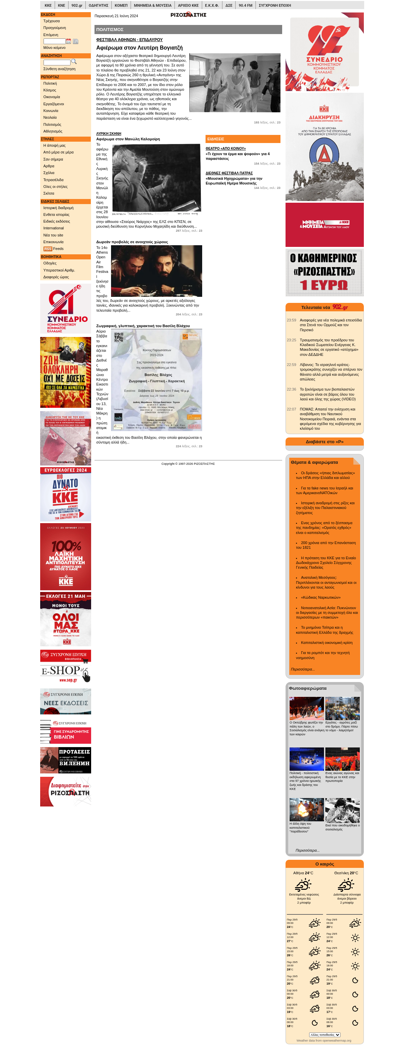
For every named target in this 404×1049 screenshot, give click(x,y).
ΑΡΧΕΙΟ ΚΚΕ (188, 5)
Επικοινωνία (54, 242)
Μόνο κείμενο (55, 48)
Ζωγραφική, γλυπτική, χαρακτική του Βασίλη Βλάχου (143, 326)
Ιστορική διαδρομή (59, 208)
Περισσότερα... (303, 669)
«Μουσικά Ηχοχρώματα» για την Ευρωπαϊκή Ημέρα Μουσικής (243, 178)
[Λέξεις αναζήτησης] (57, 63)
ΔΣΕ (228, 5)
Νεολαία (50, 117)
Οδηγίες (50, 263)
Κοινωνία (51, 111)
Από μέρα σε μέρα (59, 152)
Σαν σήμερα (53, 159)
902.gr (77, 5)
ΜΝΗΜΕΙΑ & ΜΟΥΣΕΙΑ (152, 5)
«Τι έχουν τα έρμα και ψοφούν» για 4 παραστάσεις (243, 153)
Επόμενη (51, 35)
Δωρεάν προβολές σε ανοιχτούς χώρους (132, 242)
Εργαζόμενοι (54, 104)
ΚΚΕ (48, 5)
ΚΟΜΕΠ (121, 5)
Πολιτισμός (52, 124)
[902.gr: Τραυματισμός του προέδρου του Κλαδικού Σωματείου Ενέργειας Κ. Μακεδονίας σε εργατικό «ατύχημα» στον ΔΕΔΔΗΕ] (291, 340)
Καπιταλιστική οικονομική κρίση (327, 643)
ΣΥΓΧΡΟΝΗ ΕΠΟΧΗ (275, 5)
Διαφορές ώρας (56, 277)
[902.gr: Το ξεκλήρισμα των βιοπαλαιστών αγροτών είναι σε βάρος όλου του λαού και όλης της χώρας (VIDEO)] (291, 389)
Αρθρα (49, 166)
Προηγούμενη (55, 28)
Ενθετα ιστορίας (57, 214)
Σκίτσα (49, 193)
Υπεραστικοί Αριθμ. (59, 270)
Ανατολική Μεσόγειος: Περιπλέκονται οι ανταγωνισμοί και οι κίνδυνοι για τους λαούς (326, 582)
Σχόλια (49, 173)
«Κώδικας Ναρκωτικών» (321, 597)
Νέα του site (53, 235)
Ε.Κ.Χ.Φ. (212, 5)
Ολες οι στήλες (56, 187)
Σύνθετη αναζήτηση (60, 69)
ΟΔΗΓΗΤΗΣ (98, 5)
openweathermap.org (337, 1040)
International (54, 228)
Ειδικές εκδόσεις (57, 221)
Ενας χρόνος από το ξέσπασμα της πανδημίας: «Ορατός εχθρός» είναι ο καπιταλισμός (324, 528)
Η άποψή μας (55, 145)
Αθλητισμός (53, 131)
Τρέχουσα (52, 21)
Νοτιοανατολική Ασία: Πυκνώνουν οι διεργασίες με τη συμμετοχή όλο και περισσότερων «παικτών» (327, 613)
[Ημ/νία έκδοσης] (55, 41)
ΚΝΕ (61, 5)
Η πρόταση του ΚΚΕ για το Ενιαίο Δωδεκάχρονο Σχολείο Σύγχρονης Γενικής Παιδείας (326, 563)
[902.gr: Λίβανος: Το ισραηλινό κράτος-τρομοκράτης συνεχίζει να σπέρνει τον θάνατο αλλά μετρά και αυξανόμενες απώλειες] (291, 365)
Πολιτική (50, 83)
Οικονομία (52, 97)
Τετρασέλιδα (54, 180)
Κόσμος (50, 90)
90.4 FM (245, 5)
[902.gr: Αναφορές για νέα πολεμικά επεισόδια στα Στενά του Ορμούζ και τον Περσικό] (291, 320)
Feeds (54, 249)
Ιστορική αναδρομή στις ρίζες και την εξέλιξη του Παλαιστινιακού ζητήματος (325, 508)
